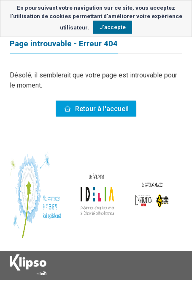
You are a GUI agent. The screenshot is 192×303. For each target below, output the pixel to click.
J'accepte (113, 27)
